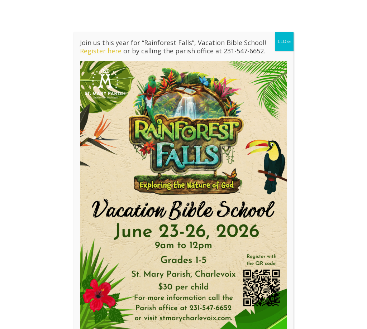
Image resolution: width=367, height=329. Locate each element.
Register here (100, 54)
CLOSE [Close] (284, 45)
